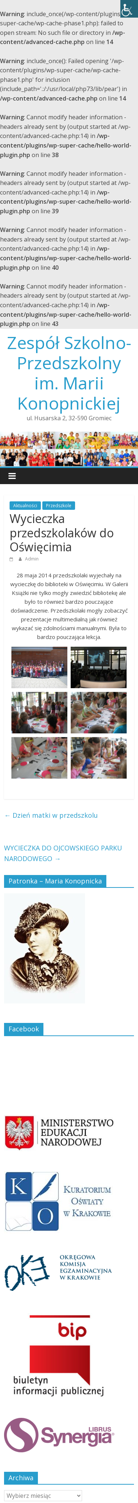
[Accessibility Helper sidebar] (129, 9)
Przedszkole (58, 505)
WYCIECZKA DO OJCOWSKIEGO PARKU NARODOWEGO (63, 853)
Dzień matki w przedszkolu (51, 815)
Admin (32, 559)
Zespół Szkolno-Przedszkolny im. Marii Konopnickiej (69, 373)
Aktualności (25, 505)
